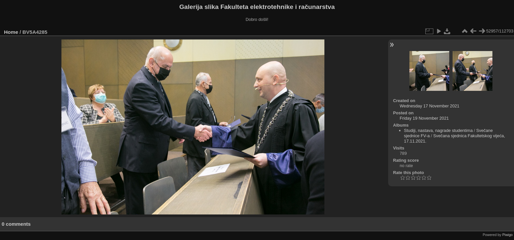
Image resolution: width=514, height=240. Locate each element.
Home (11, 32)
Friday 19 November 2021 (424, 118)
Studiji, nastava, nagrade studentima (438, 130)
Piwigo (507, 235)
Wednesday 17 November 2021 (430, 105)
